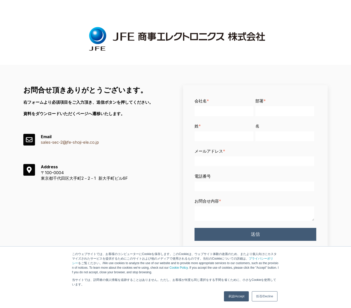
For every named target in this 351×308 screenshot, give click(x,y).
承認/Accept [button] (236, 296)
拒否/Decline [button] (264, 296)
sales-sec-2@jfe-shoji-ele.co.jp (70, 142)
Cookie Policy (178, 267)
